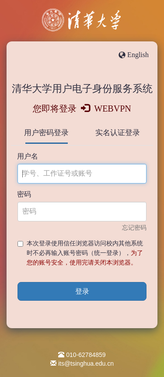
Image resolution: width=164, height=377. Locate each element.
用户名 (27, 156)
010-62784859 (85, 354)
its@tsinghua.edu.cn (86, 363)
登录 (82, 291)
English (138, 54)
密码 (24, 194)
